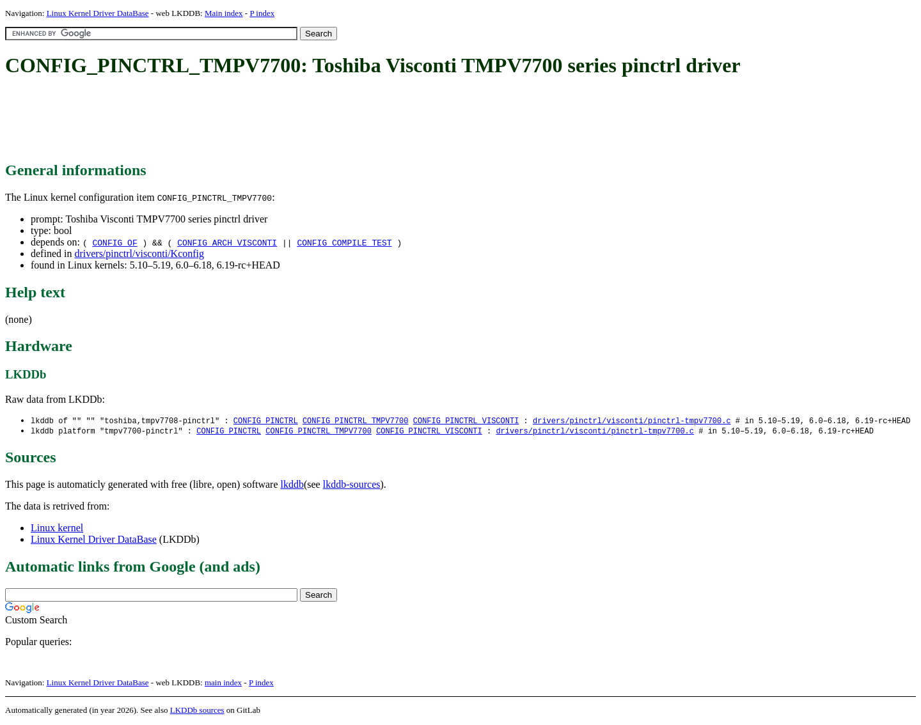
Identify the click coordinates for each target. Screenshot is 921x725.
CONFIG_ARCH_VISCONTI (227, 242)
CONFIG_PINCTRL (265, 421)
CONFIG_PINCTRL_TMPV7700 (356, 421)
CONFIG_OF (114, 242)
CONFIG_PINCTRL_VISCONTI (466, 421)
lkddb (292, 485)
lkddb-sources (352, 485)
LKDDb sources (197, 711)
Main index (224, 13)
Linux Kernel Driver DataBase (98, 13)
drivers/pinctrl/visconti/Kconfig (139, 253)
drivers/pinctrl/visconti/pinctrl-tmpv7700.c (632, 421)
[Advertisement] (238, 120)
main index (223, 684)
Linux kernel (57, 529)
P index (261, 13)
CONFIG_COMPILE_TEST (344, 242)
